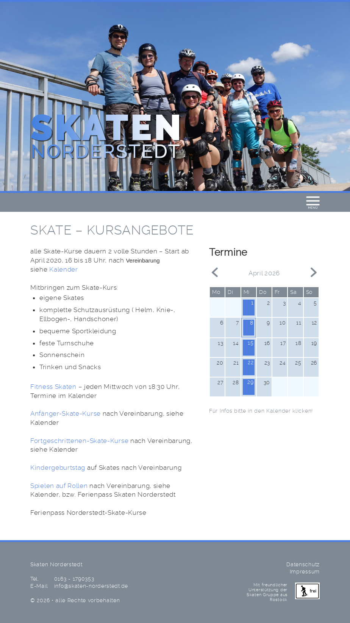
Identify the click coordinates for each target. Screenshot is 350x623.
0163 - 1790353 (74, 579)
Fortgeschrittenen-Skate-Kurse (79, 441)
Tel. (34, 579)
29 (250, 382)
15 (250, 343)
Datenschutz (303, 564)
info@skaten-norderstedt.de (91, 586)
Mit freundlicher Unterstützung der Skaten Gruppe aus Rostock (283, 592)
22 (250, 362)
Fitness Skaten (53, 387)
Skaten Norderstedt (106, 137)
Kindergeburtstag (57, 468)
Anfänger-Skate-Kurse (65, 413)
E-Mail (39, 586)
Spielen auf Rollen (59, 486)
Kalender (63, 269)
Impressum (305, 572)
